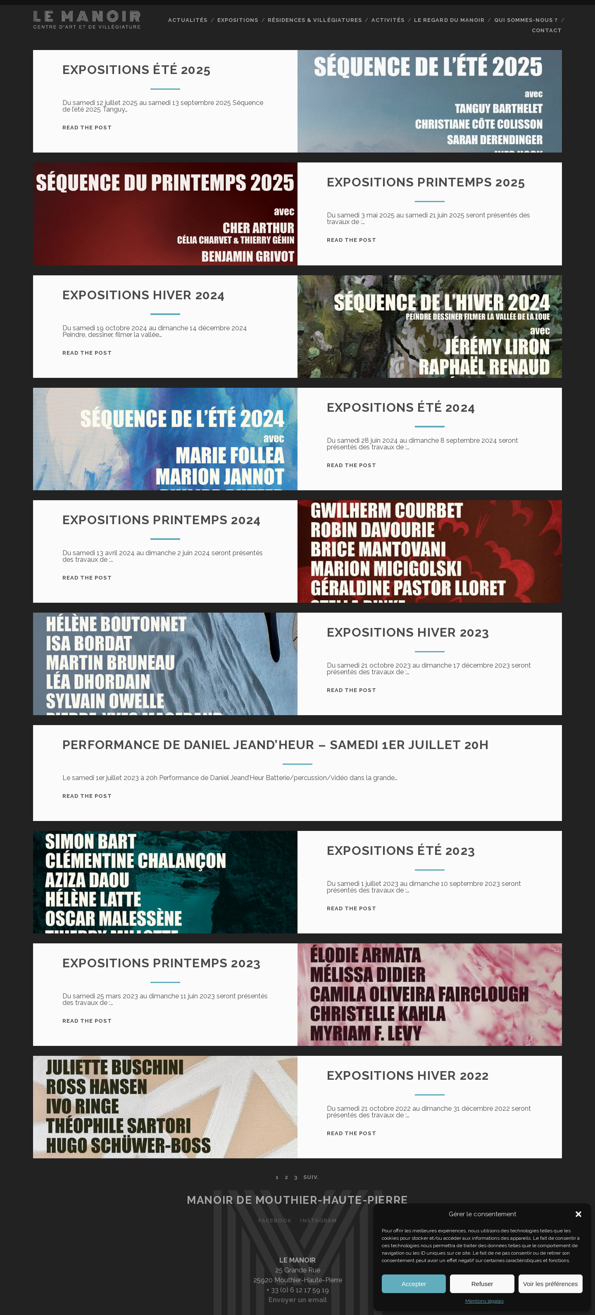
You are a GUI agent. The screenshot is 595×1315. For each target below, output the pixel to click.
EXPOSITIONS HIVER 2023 (408, 632)
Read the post (87, 127)
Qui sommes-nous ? (526, 20)
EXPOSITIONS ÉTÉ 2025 (136, 69)
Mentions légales (484, 1301)
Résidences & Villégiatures (315, 20)
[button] (578, 1214)
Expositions (237, 20)
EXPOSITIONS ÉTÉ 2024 (401, 407)
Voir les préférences (550, 1283)
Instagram (318, 1220)
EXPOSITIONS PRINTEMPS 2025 (426, 182)
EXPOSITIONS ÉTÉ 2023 (401, 850)
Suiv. (311, 1177)
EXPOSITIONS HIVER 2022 (408, 1075)
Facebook (275, 1220)
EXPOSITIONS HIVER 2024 (143, 295)
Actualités (187, 20)
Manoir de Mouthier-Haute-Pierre (297, 1200)
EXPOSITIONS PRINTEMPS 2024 (161, 520)
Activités (388, 20)
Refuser (482, 1283)
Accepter (414, 1283)
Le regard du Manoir (449, 20)
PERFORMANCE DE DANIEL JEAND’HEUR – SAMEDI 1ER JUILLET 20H (275, 744)
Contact (547, 30)
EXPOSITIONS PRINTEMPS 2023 (161, 963)
